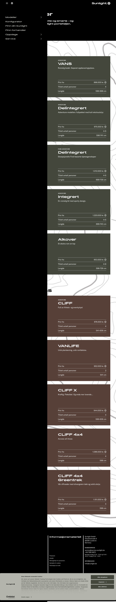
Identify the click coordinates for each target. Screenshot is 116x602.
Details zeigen (25, 598)
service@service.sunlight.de (95, 550)
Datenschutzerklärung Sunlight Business (66, 592)
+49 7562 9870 (90, 552)
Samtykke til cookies (55, 563)
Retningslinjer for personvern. (57, 560)
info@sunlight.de (91, 564)
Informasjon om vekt (54, 565)
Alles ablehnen (102, 588)
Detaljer (18, 91)
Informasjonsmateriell (65, 537)
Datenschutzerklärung (45, 592)
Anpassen (102, 583)
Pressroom (52, 556)
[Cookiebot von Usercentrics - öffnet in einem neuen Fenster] (10, 599)
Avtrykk (51, 558)
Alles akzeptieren (102, 579)
